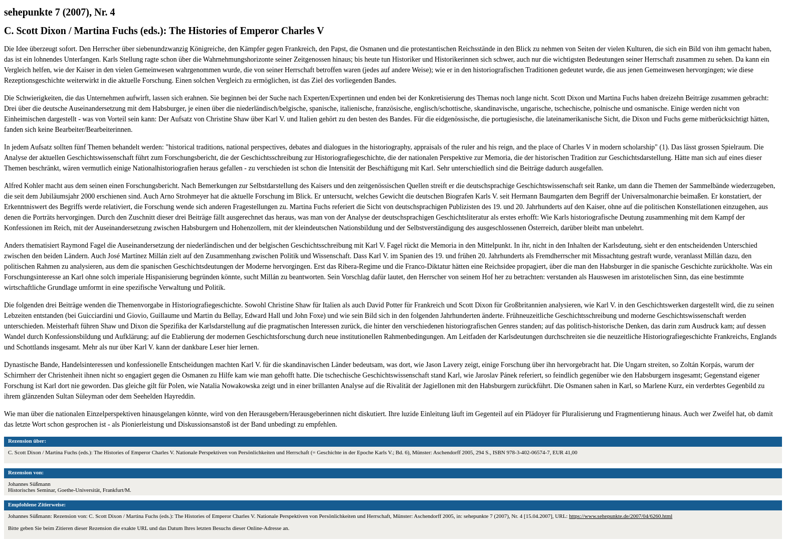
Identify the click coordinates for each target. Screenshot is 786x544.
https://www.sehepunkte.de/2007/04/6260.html (620, 516)
